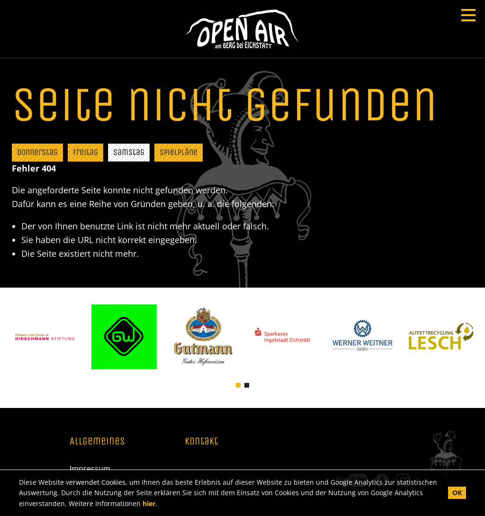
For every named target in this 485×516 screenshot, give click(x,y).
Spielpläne (179, 152)
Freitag (85, 152)
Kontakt (201, 441)
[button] (238, 384)
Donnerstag (37, 152)
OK (457, 492)
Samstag (128, 152)
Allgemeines (97, 441)
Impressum (90, 469)
